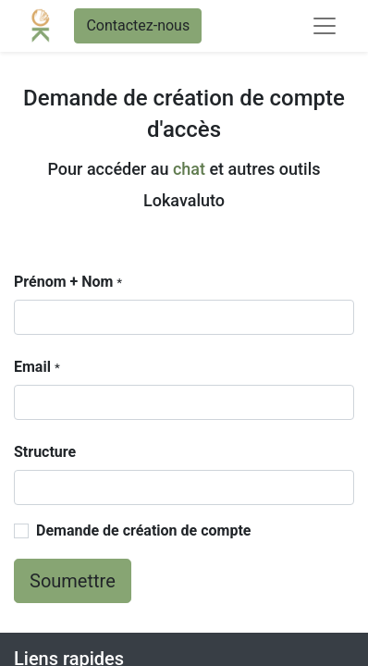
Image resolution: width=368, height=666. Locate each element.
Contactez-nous (138, 25)
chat (189, 169)
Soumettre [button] (73, 581)
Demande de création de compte (143, 530)
